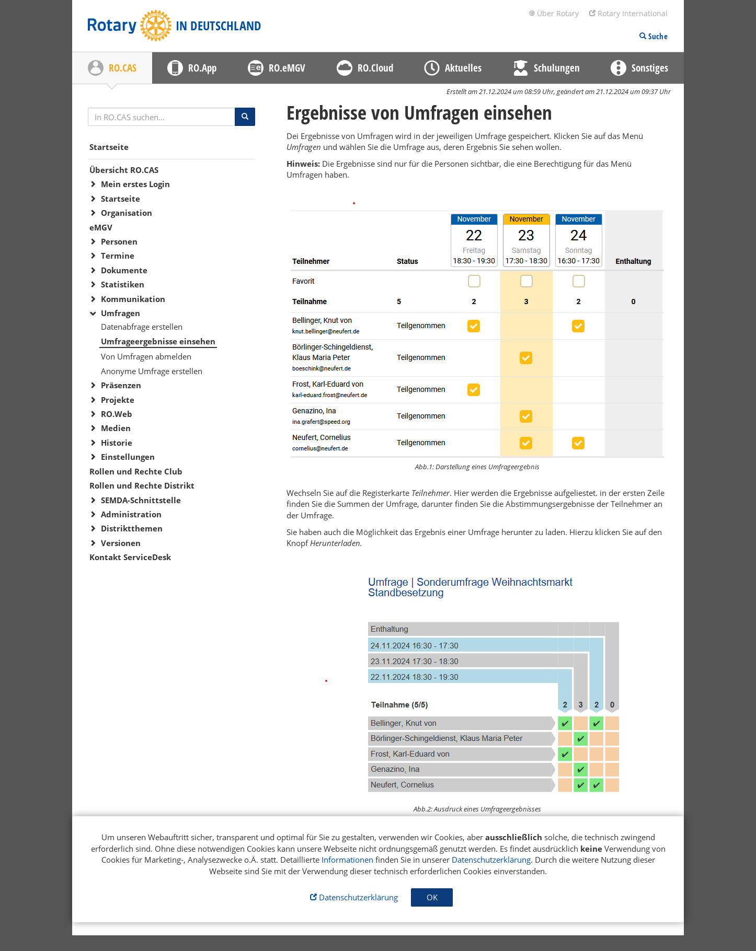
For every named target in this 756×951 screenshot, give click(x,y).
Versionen (121, 543)
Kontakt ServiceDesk (130, 557)
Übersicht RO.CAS (123, 170)
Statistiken (122, 284)
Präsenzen (121, 385)
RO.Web (116, 414)
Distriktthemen (132, 528)
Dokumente (124, 270)
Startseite (109, 147)
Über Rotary (554, 13)
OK (432, 897)
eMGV (100, 227)
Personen (119, 241)
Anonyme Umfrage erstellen (151, 371)
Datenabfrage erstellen (141, 326)
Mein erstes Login (135, 184)
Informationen (347, 859)
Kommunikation (133, 299)
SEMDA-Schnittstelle (141, 500)
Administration (131, 514)
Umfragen (120, 313)
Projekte (117, 400)
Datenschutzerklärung (491, 859)
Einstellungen (128, 456)
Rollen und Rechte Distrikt (141, 485)
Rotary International (628, 13)
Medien (116, 428)
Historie (116, 442)
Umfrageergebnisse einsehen (158, 341)
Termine (117, 255)
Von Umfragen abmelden (146, 356)
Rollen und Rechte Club (135, 471)
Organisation (126, 212)
